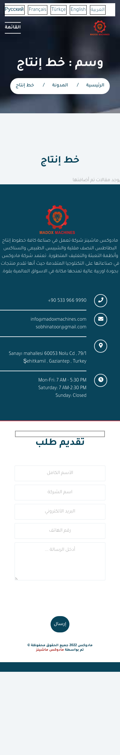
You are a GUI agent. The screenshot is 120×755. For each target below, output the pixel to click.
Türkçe (59, 10)
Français (37, 10)
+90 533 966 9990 (67, 301)
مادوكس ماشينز (50, 650)
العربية (98, 10)
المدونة (60, 85)
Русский (14, 10)
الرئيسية (95, 85)
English (78, 10)
